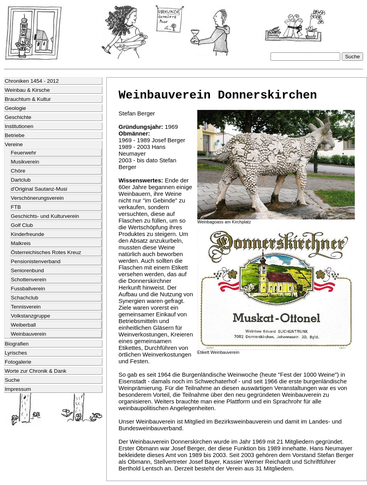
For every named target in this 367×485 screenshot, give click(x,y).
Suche (12, 380)
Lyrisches (16, 353)
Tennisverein (26, 307)
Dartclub (21, 180)
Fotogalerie (18, 362)
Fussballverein (28, 289)
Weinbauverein (28, 334)
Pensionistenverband (36, 261)
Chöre (18, 171)
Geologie (15, 108)
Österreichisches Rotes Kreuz (46, 252)
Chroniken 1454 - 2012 (32, 81)
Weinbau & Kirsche (27, 90)
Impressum (18, 389)
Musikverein (25, 162)
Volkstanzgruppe (30, 316)
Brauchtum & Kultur (28, 99)
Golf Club (22, 225)
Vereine (14, 144)
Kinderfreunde (27, 234)
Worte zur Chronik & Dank (36, 371)
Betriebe (14, 135)
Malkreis (21, 243)
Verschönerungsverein (37, 198)
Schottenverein (28, 279)
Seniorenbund (27, 270)
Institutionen (19, 126)
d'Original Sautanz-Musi (39, 189)
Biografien (17, 344)
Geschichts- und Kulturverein (45, 216)
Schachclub (25, 298)
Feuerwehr (24, 153)
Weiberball (23, 325)
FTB (16, 207)
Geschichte (18, 117)
